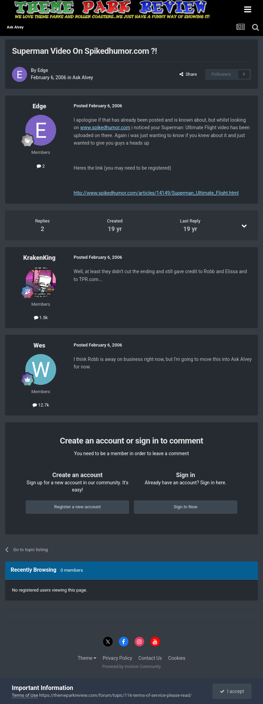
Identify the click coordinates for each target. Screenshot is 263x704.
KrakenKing (39, 257)
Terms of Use (25, 695)
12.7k (41, 405)
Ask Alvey (83, 77)
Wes (39, 345)
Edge (42, 70)
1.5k (41, 317)
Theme (87, 658)
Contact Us (150, 658)
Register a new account (77, 506)
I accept (232, 691)
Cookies (176, 658)
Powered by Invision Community (131, 666)
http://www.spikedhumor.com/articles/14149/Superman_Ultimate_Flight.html (156, 193)
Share (188, 74)
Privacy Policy (117, 658)
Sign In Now (185, 506)
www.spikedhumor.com (105, 127)
